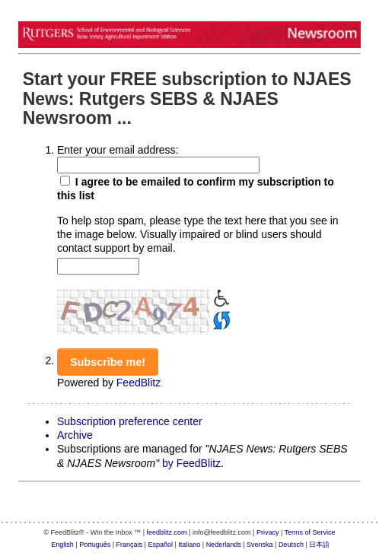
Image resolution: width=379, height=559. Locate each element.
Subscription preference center (129, 421)
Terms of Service (310, 532)
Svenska (260, 544)
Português (94, 544)
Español (160, 544)
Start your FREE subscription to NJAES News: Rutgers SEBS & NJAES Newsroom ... (187, 98)
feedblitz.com (167, 532)
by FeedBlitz (191, 463)
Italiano (189, 544)
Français (129, 544)
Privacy (267, 532)
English (62, 544)
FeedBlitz (138, 382)
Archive (75, 435)
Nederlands (223, 544)
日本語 (319, 544)
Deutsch (291, 544)
